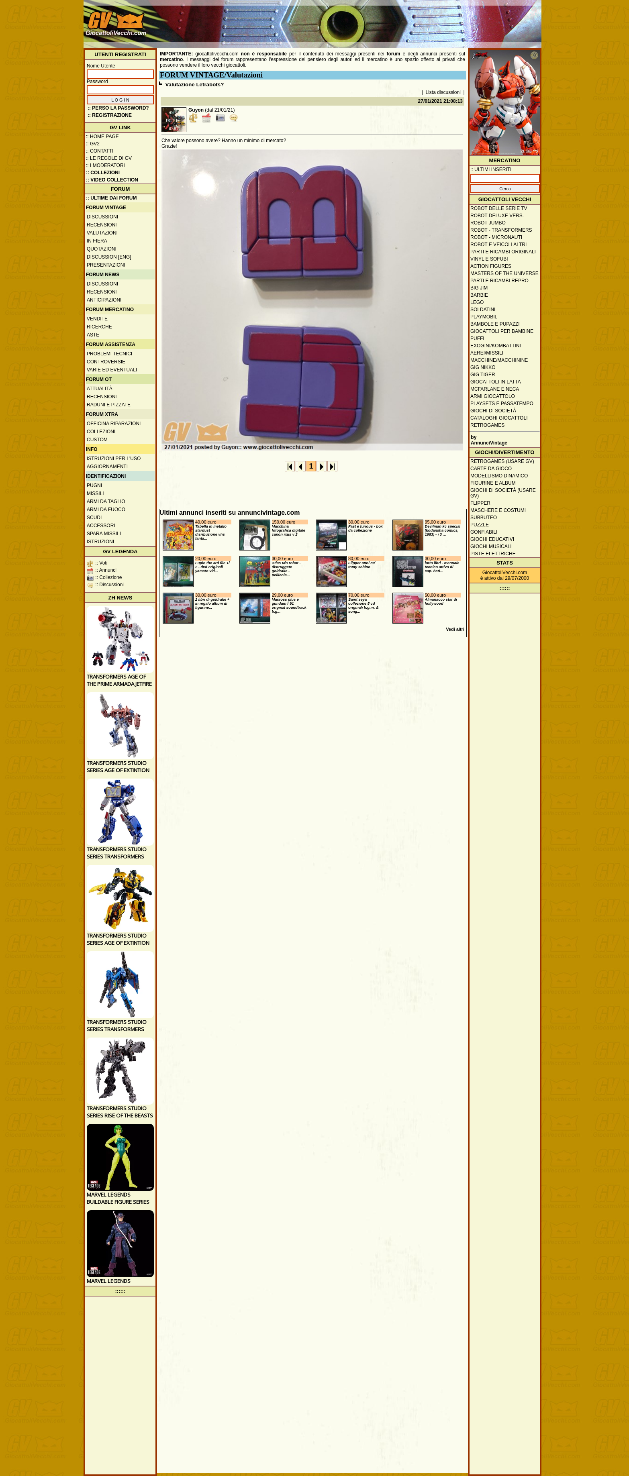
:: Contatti (99, 151)
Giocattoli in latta (495, 382)
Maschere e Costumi (498, 510)
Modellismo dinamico (499, 476)
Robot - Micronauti (496, 237)
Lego (477, 302)
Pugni (94, 485)
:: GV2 (93, 144)
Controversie (106, 362)
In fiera (97, 241)
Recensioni (102, 225)
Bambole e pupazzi (494, 324)
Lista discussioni (443, 92)
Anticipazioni (104, 300)
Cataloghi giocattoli (498, 418)
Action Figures (490, 266)
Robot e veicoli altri (498, 244)
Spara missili (104, 533)
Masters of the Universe (504, 273)
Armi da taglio (106, 501)
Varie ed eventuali (112, 370)
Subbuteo (483, 517)
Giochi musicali (491, 546)
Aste (93, 335)
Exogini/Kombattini (495, 346)
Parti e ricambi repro (499, 280)
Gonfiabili (483, 532)
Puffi (477, 338)
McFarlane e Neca (494, 389)
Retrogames (487, 425)
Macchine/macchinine (499, 360)
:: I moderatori (105, 165)
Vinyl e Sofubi (489, 259)
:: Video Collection (112, 180)
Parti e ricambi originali (503, 252)
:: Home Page (102, 136)
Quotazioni (101, 249)
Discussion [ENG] (109, 257)
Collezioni (101, 431)
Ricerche (99, 327)
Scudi (94, 517)
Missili (95, 493)
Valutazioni (102, 233)
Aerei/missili (486, 353)
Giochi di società (493, 411)
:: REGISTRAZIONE (110, 115)
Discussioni (102, 217)
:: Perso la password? (118, 108)
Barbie (479, 295)
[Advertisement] (393, 20)
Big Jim (479, 288)
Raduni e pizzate (109, 405)
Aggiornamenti (107, 466)
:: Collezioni (103, 172)
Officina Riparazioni (114, 423)
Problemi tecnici (109, 354)
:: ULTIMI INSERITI (490, 169)
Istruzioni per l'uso (114, 458)
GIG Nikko (483, 367)
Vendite (97, 319)
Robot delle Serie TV (498, 208)
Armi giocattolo (492, 396)
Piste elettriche (493, 554)
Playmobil (483, 317)
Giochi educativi (492, 539)
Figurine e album (493, 483)
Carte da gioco (491, 468)
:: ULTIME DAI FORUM (111, 198)
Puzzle (479, 525)
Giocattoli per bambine (501, 331)
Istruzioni (100, 541)
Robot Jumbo (488, 223)
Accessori (101, 525)
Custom (97, 439)
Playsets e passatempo (501, 403)
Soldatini (482, 309)
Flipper (480, 503)
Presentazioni (106, 265)
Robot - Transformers (501, 230)
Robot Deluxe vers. (497, 215)
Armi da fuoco (106, 509)
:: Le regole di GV (109, 158)
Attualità (99, 388)
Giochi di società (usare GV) (503, 493)
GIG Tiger (482, 374)
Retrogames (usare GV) (502, 461)
